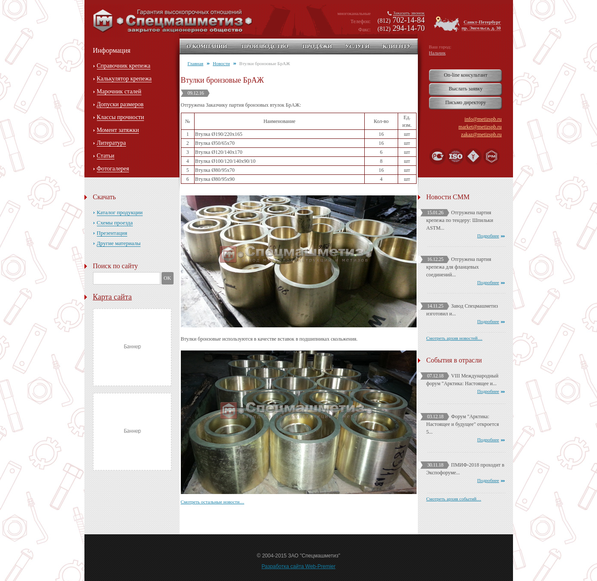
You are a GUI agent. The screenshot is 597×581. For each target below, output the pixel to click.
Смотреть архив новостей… (454, 338)
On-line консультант (465, 75)
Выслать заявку (466, 89)
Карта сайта (112, 297)
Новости (221, 63)
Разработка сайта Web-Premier (298, 566)
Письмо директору (465, 102)
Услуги (357, 46)
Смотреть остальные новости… (212, 501)
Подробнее (488, 235)
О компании (206, 46)
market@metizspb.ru (480, 127)
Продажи (317, 46)
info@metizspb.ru (483, 119)
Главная (196, 63)
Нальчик (437, 52)
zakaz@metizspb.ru (481, 135)
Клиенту (397, 46)
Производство (265, 46)
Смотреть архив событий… (453, 498)
